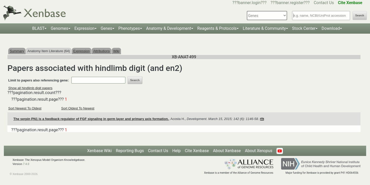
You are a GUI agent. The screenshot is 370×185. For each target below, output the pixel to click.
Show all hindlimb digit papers (30, 88)
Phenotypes (129, 28)
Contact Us (324, 2)
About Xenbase (227, 150)
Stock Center (304, 28)
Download (331, 28)
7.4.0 (26, 164)
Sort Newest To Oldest (24, 108)
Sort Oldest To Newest (77, 108)
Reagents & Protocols (217, 28)
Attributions (101, 51)
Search (359, 15)
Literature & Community (264, 28)
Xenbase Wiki (99, 150)
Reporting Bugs (130, 150)
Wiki (116, 51)
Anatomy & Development (168, 28)
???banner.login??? (250, 2)
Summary (17, 51)
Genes (106, 28)
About (258, 150)
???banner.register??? (290, 2)
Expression (85, 28)
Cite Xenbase (197, 150)
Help (176, 150)
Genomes (59, 28)
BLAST (38, 28)
